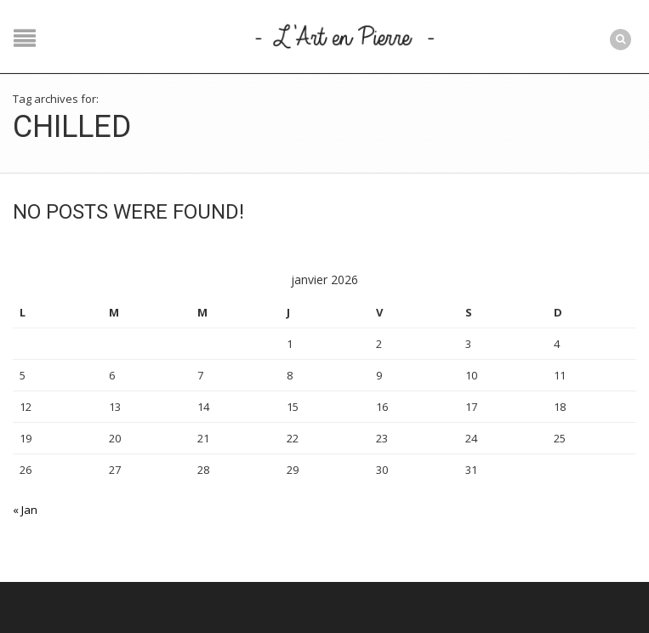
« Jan (25, 509)
